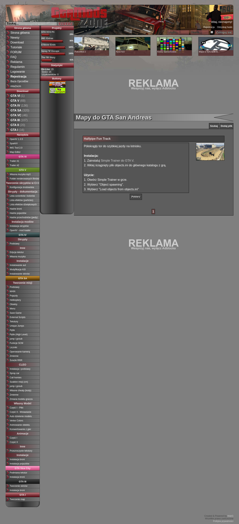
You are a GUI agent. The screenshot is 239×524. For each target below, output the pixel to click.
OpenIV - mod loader (20, 230)
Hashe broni (16, 209)
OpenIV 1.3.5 (16, 139)
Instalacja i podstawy (20, 369)
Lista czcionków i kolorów (22, 196)
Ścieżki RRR (16, 360)
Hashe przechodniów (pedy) (24, 217)
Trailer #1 (14, 161)
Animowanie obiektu (20, 425)
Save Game (15, 313)
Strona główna (20, 32)
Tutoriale (16, 47)
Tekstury (14, 321)
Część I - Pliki (16, 407)
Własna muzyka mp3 (20, 174)
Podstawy (14, 243)
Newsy (14, 37)
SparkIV (14, 143)
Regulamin (17, 66)
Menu (12, 308)
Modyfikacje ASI (18, 269)
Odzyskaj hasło (224, 27)
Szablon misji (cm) (19, 382)
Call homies (15, 377)
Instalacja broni (17, 459)
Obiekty (13, 304)
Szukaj (214, 126)
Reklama (16, 61)
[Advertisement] (57, 152)
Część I (13, 438)
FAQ (13, 57)
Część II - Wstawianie (20, 412)
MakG (230, 516)
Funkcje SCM (16, 343)
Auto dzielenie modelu (21, 416)
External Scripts (17, 317)
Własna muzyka (18, 256)
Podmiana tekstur (18, 472)
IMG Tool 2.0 (16, 147)
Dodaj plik (226, 126)
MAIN (12, 291)
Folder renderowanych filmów (24, 178)
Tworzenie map (17, 499)
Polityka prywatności (223, 521)
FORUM (15, 52)
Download (17, 42)
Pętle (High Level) (18, 334)
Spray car (14, 373)
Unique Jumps (17, 326)
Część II (14, 442)
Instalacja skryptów (19, 226)
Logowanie (17, 71)
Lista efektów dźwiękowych (23, 204)
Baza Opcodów (19, 81)
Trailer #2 (14, 165)
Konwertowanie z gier (20, 429)
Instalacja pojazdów (19, 463)
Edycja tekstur (17, 252)
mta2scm (15, 86)
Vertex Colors (16, 420)
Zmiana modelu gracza (21, 399)
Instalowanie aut (18, 265)
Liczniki (13, 347)
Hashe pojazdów (18, 213)
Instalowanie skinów (20, 273)
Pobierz (135, 196)
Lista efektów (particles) (21, 200)
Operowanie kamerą (20, 351)
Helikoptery (15, 300)
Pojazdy (14, 295)
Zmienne (14, 356)
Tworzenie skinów (18, 486)
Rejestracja (209, 27)
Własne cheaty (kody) (20, 390)
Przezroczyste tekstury (21, 450)
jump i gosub (16, 338)
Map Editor (15, 152)
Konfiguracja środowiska (22, 187)
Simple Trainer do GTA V (117, 160)
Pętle (12, 330)
